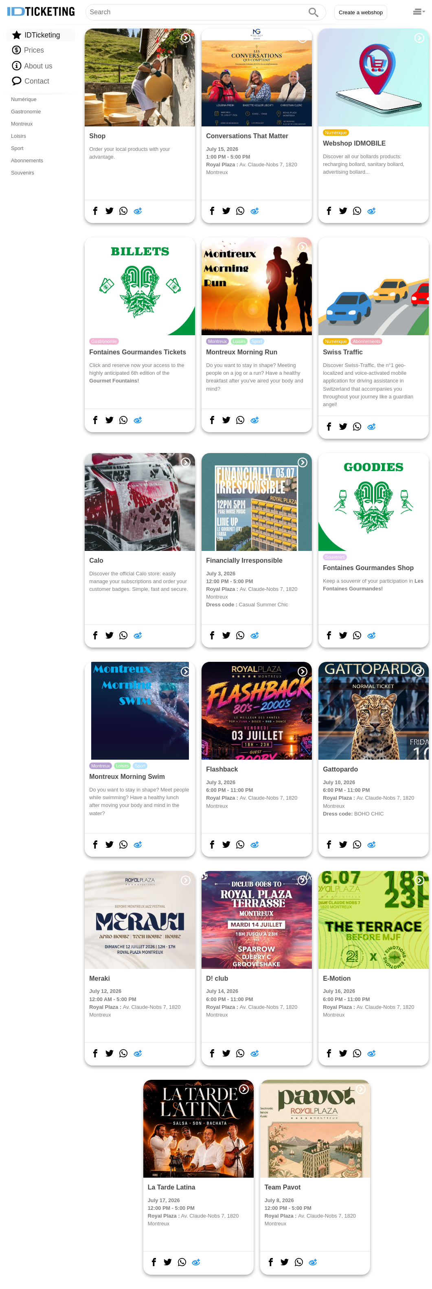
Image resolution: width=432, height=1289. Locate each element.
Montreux (22, 124)
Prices (28, 50)
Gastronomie (26, 111)
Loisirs (18, 136)
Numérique (24, 99)
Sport (17, 148)
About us (32, 66)
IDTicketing (36, 35)
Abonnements (27, 160)
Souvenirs (22, 173)
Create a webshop (361, 12)
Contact (30, 80)
